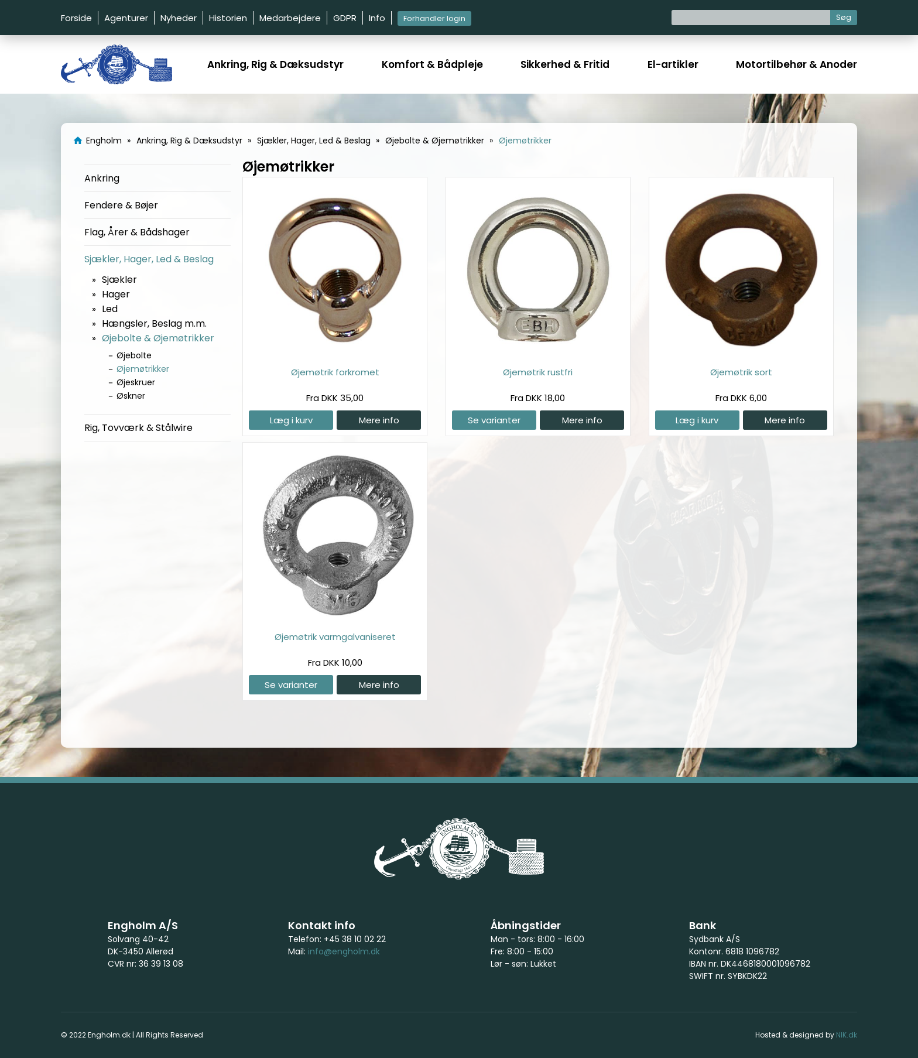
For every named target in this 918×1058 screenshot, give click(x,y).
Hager (116, 294)
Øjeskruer (136, 382)
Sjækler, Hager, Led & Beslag (149, 259)
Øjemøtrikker (143, 369)
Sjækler (119, 279)
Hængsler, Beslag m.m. (154, 323)
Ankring (101, 178)
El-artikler (673, 64)
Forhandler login (434, 18)
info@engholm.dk (344, 951)
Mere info (379, 420)
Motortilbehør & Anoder (796, 64)
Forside (76, 18)
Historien (228, 18)
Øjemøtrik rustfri (538, 372)
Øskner (131, 396)
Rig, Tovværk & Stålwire (138, 427)
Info (377, 18)
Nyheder (178, 18)
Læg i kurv (291, 420)
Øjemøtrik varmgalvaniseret (335, 637)
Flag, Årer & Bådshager (137, 232)
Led (110, 309)
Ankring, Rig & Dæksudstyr (275, 64)
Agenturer (126, 18)
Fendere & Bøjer (121, 205)
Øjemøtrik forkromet (335, 372)
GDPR (345, 18)
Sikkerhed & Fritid (564, 64)
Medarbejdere (290, 18)
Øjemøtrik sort (741, 372)
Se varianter (494, 420)
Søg (843, 17)
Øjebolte (134, 355)
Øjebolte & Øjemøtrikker (158, 338)
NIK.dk (846, 1035)
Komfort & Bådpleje (432, 64)
